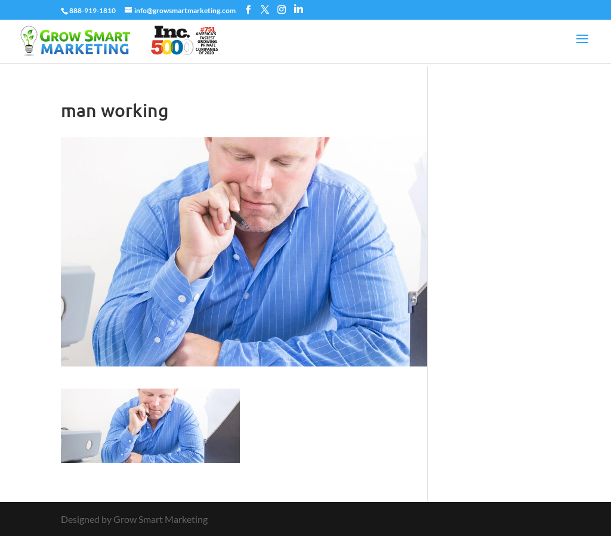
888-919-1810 (92, 10)
